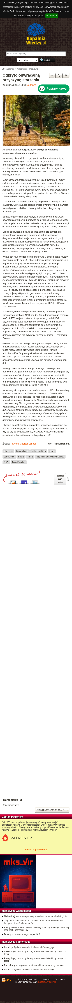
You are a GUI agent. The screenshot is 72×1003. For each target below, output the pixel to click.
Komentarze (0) (12, 799)
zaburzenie (9, 456)
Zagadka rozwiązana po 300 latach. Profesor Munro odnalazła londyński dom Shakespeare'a (33, 921)
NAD (6, 462)
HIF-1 (30, 456)
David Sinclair (18, 462)
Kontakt (46, 979)
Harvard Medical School (23, 443)
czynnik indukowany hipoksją (50, 456)
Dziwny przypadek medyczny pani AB (22, 934)
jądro (51, 451)
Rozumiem (52, 15)
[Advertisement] (36, 602)
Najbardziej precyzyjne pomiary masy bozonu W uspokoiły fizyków (35, 916)
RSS (8, 980)
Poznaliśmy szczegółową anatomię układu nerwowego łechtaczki (35, 965)
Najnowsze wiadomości (16, 910)
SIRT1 (21, 456)
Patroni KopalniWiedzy (36, 849)
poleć (67, 479)
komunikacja (22, 451)
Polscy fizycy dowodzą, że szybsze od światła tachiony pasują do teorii (35, 952)
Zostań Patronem (12, 816)
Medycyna (31, 85)
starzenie (8, 451)
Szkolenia (60, 979)
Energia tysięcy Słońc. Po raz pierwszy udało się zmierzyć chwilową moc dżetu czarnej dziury (36, 928)
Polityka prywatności (27, 979)
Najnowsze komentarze (16, 941)
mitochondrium (39, 451)
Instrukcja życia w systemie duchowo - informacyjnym (29, 947)
